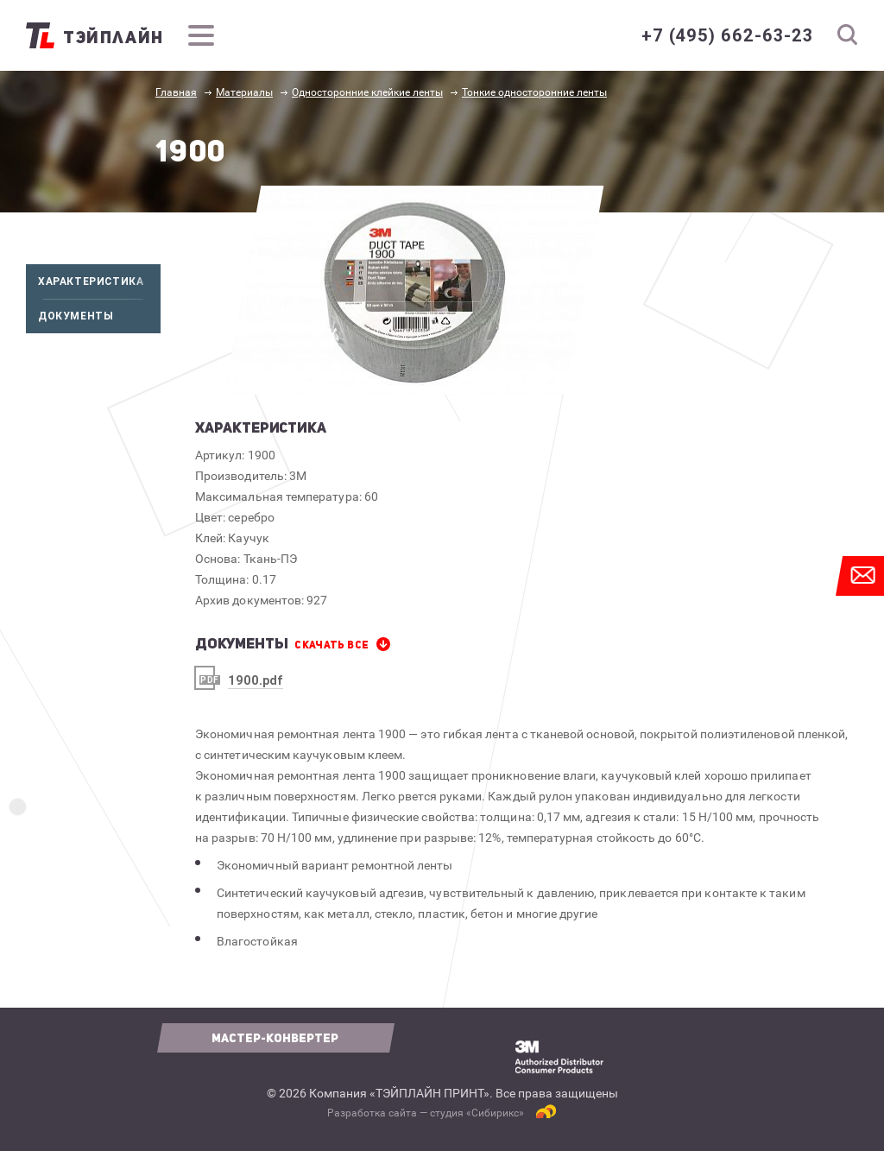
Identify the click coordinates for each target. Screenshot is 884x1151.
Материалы (244, 92)
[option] (414, 290)
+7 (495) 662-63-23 (727, 35)
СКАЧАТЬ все (331, 645)
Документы (99, 316)
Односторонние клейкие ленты (367, 92)
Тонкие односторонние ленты (534, 92)
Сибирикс (495, 1113)
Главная (176, 92)
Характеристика (99, 281)
